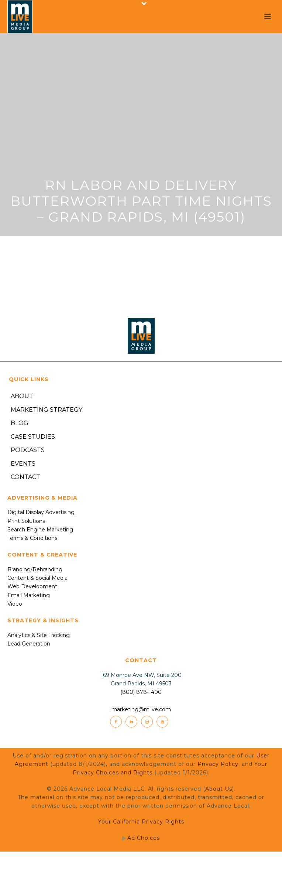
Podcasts (28, 449)
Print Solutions (26, 521)
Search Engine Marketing (40, 529)
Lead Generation (28, 643)
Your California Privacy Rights (141, 821)
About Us (218, 788)
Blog (19, 423)
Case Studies (33, 436)
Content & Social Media (37, 578)
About (22, 396)
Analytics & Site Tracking (38, 635)
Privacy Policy (217, 764)
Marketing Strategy (46, 409)
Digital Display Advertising (41, 512)
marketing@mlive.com (141, 709)
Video (14, 603)
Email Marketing (28, 595)
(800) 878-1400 (141, 692)
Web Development (32, 586)
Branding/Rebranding (34, 569)
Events (23, 463)
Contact (25, 476)
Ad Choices (141, 838)
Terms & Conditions (32, 538)
